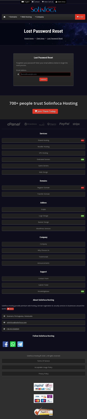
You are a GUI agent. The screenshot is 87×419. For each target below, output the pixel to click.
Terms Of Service (43, 361)
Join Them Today (45, 111)
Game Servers (43, 166)
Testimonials (43, 257)
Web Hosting (27, 17)
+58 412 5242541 (11, 329)
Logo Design (43, 216)
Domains (13, 17)
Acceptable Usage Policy (43, 367)
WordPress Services (43, 228)
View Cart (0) (47, 2)
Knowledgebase (43, 291)
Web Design (43, 172)
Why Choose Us (43, 250)
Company (40, 17)
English (26, 2)
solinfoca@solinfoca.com (15, 322)
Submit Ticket (43, 285)
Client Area (60, 2)
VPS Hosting (43, 153)
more (10, 309)
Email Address (21, 70)
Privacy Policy (43, 374)
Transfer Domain (43, 194)
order (80, 17)
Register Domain (43, 188)
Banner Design (43, 222)
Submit (43, 79)
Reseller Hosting (43, 147)
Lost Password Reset (55, 38)
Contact (36, 2)
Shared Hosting (43, 140)
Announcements (43, 263)
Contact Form (43, 278)
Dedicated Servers (43, 159)
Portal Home (29, 38)
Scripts (43, 209)
